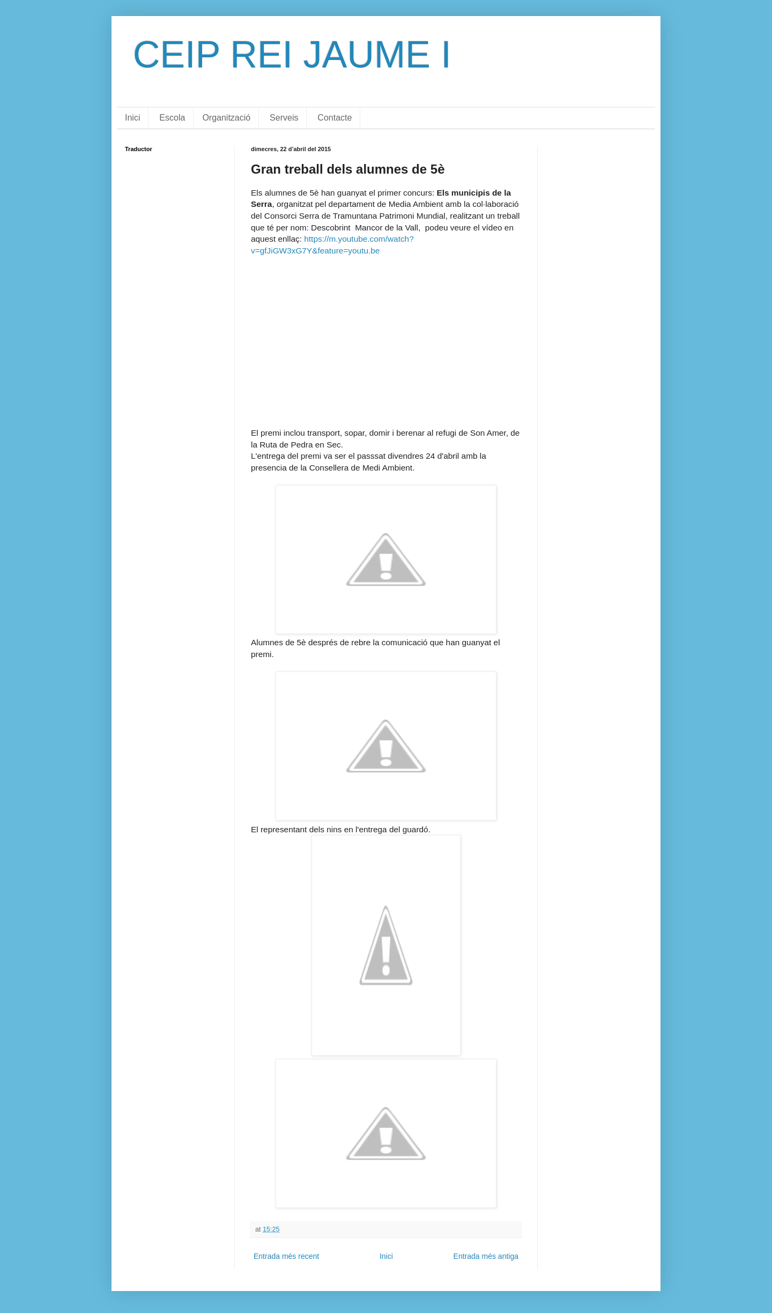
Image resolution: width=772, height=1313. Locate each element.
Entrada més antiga (486, 1256)
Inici (132, 117)
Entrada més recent (286, 1256)
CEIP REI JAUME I (292, 55)
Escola (172, 117)
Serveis (284, 117)
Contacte (334, 117)
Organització (226, 117)
